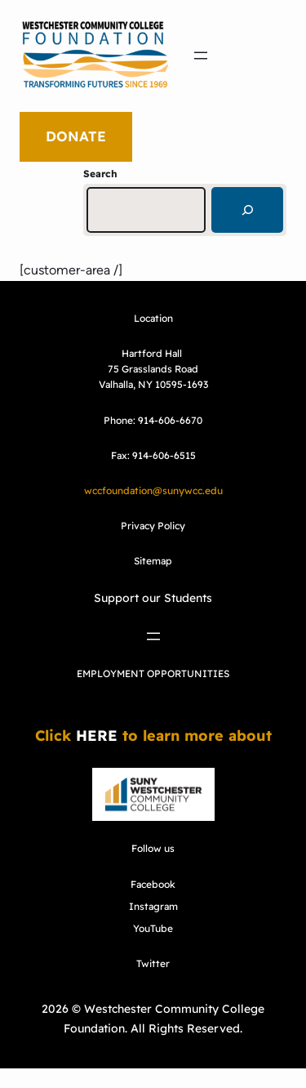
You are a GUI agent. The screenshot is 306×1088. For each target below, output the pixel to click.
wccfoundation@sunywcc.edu (153, 490)
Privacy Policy (153, 525)
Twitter (153, 963)
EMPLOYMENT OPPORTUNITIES (153, 673)
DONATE (76, 136)
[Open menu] (201, 55)
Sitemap (153, 561)
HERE (96, 735)
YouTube (153, 928)
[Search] (247, 210)
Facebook (153, 884)
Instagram (153, 906)
